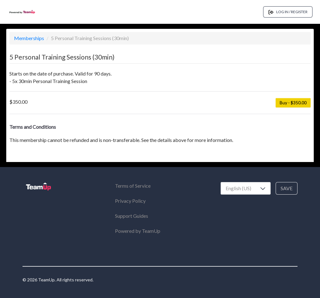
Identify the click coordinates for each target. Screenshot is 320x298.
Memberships (29, 38)
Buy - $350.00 (293, 102)
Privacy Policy (130, 201)
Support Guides (131, 216)
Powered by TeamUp (137, 231)
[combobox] (246, 188)
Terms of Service (133, 186)
